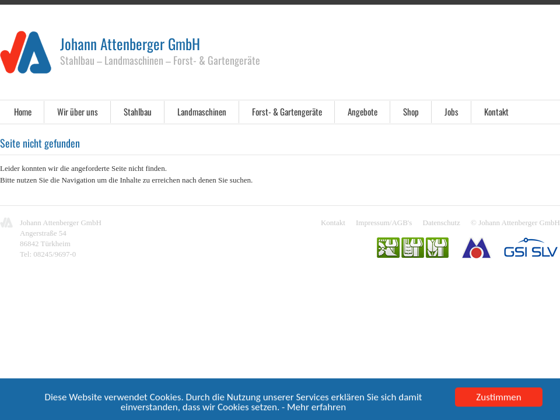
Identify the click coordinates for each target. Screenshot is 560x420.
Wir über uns (77, 111)
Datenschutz (441, 222)
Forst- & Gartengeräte (287, 111)
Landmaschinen (201, 111)
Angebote (362, 111)
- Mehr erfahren (314, 408)
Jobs (451, 111)
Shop (411, 111)
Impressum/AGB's (384, 222)
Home (23, 111)
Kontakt (496, 111)
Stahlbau (138, 111)
